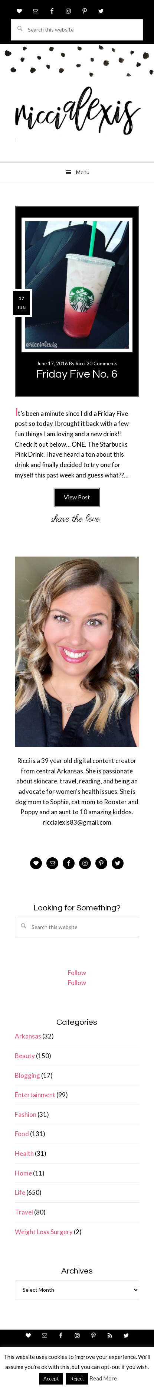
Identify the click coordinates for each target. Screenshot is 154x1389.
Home (23, 1173)
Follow (77, 972)
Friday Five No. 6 (77, 374)
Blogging (27, 1075)
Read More (103, 1378)
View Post (77, 497)
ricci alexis (77, 117)
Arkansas (28, 1036)
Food (22, 1134)
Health (24, 1153)
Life (20, 1192)
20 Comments (101, 363)
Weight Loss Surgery (44, 1232)
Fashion (25, 1114)
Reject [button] (77, 1379)
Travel (24, 1212)
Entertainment (35, 1095)
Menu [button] (82, 172)
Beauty (25, 1056)
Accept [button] (51, 1379)
